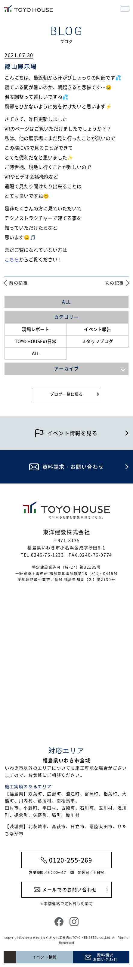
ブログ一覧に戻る (66, 394)
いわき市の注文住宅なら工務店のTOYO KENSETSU (61, 937)
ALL (66, 301)
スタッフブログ (97, 341)
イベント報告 (97, 329)
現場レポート (35, 329)
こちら (12, 259)
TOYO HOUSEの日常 (35, 341)
